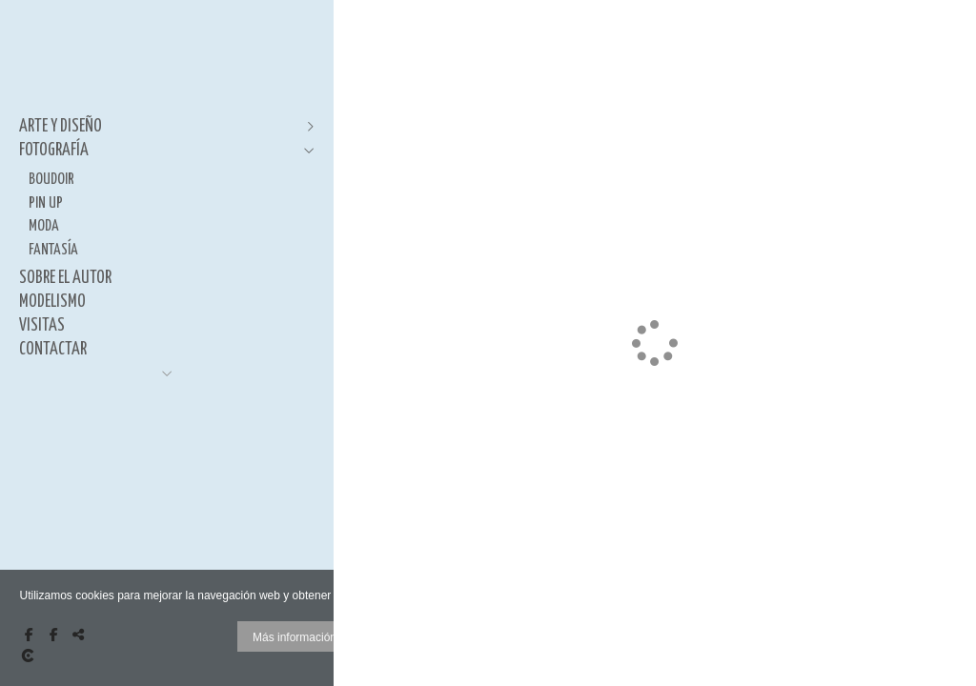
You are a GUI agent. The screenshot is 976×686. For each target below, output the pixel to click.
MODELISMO (52, 302)
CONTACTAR (53, 349)
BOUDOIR (51, 179)
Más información (294, 637)
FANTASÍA (53, 249)
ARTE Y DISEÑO (60, 126)
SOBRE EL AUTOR (65, 278)
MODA (44, 225)
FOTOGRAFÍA (54, 150)
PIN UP (46, 203)
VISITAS (42, 325)
